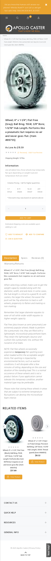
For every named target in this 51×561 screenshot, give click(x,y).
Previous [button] (6, 81)
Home (5, 35)
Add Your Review (35, 152)
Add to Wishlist (14, 234)
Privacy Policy (34, 548)
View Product (15, 477)
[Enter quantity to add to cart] (25, 208)
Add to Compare (35, 234)
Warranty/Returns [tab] (14, 264)
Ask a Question (13, 238)
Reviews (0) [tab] (38, 258)
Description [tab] (10, 258)
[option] (25, 81)
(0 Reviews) (22, 152)
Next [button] (44, 81)
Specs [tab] (24, 258)
